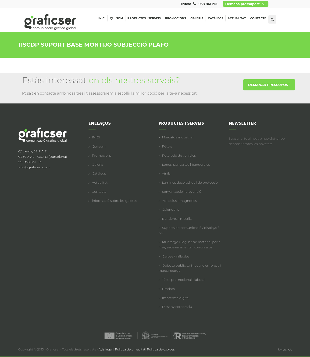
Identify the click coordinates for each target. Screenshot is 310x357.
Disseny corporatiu (177, 307)
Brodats (168, 289)
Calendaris (170, 209)
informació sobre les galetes (114, 201)
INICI (96, 137)
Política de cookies (161, 349)
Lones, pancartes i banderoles (186, 164)
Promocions (175, 18)
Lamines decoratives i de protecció (190, 182)
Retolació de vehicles (179, 155)
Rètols (167, 146)
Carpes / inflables (175, 256)
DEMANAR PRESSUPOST (269, 85)
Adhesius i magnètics (179, 201)
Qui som (116, 18)
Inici (101, 18)
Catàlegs (215, 18)
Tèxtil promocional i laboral (183, 280)
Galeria (196, 18)
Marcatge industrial (178, 137)
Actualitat (237, 18)
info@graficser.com (34, 167)
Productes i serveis (144, 19)
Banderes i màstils (177, 218)
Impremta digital (175, 298)
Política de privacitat (130, 349)
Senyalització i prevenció (181, 191)
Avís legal (106, 349)
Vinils (166, 173)
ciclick (287, 349)
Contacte (258, 18)
